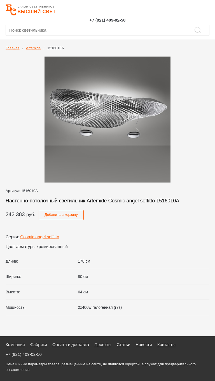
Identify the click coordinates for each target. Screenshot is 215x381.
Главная (12, 48)
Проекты (102, 344)
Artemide (33, 48)
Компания (15, 344)
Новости (144, 344)
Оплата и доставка (70, 344)
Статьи (123, 344)
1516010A (55, 48)
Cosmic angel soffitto (39, 236)
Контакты (166, 344)
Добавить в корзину (61, 214)
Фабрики (38, 344)
